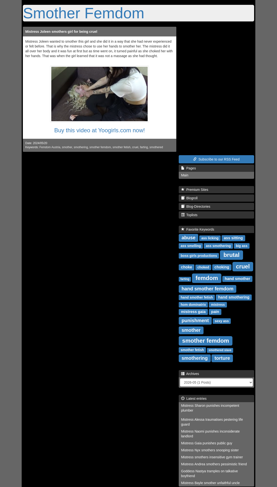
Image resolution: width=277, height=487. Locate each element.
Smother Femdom (83, 13)
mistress (218, 305)
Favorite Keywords (197, 229)
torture (222, 358)
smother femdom (100, 147)
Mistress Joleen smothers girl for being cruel (61, 31)
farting (144, 147)
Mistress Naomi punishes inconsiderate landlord (210, 433)
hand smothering (234, 297)
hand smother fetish (197, 297)
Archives (190, 374)
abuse (189, 237)
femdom (207, 278)
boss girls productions (199, 256)
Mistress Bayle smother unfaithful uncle (210, 483)
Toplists (189, 215)
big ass (241, 246)
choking (221, 267)
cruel (135, 147)
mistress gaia (193, 312)
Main (184, 175)
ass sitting (233, 238)
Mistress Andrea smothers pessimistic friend (214, 464)
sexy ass (222, 321)
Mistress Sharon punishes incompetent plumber (210, 408)
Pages (188, 168)
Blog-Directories (195, 206)
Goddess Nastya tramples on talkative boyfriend (209, 473)
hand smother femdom (208, 288)
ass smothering (218, 246)
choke (186, 267)
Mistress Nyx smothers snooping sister (210, 450)
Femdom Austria (50, 147)
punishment (195, 320)
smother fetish (121, 147)
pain (215, 312)
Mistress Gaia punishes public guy (206, 443)
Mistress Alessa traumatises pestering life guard (212, 422)
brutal (232, 255)
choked (203, 267)
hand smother (237, 279)
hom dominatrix (193, 305)
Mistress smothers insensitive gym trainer (212, 457)
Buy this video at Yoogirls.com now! (99, 130)
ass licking (210, 238)
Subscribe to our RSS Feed (216, 159)
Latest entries (194, 398)
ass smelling (191, 246)
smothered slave (220, 350)
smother (67, 147)
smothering (81, 147)
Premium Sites (194, 190)
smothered (156, 147)
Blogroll (189, 198)
